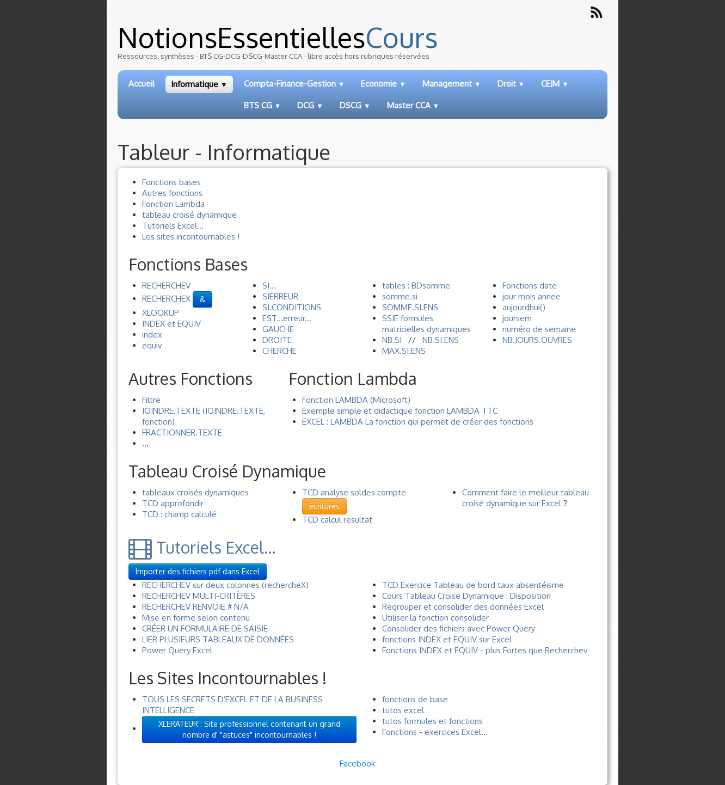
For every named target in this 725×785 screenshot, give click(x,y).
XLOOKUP (160, 313)
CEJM (555, 83)
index (152, 334)
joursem (517, 318)
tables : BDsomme (416, 285)
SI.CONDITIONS (291, 307)
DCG (310, 105)
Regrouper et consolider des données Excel (463, 607)
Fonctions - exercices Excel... (435, 732)
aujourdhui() (523, 307)
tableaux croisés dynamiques (195, 492)
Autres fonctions (172, 193)
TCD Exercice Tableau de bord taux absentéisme (473, 585)
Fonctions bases (171, 182)
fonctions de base (415, 699)
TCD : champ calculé (179, 514)
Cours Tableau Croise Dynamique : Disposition (466, 596)
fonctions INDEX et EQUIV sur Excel (447, 639)
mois (527, 296)
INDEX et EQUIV (171, 323)
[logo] (363, 46)
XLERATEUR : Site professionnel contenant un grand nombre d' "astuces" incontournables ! (249, 729)
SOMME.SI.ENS (410, 307)
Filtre (151, 400)
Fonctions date (529, 285)
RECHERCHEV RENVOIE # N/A (195, 607)
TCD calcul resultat (337, 519)
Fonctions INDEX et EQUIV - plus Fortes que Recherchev (485, 650)
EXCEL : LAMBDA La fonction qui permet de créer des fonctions (417, 421)
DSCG (355, 105)
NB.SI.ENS (440, 340)
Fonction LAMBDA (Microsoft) (356, 400)
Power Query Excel (177, 650)
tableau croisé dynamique (189, 215)
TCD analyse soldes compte (354, 492)
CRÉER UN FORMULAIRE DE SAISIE (205, 628)
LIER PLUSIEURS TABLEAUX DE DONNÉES (218, 639)
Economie (383, 83)
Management (451, 83)
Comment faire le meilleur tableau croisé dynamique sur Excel (525, 497)
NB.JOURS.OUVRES (537, 340)
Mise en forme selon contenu (196, 617)
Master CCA (413, 105)
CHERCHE (279, 351)
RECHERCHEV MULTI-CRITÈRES (198, 596)
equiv (152, 345)
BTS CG (262, 105)
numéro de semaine (539, 329)
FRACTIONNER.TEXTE (182, 432)
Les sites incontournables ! (190, 236)
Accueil (141, 83)
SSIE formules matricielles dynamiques (426, 323)
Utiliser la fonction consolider (435, 617)
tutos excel (403, 710)
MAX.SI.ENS (404, 351)
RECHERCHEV (166, 285)
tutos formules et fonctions (432, 721)
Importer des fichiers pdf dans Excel (198, 571)
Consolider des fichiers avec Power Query (458, 628)
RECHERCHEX (166, 298)
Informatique (199, 84)
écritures (324, 506)
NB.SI (392, 340)
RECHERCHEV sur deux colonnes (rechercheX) (225, 585)
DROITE (277, 340)
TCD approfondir (173, 503)
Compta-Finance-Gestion (294, 83)
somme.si (399, 296)
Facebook (357, 763)
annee (549, 296)
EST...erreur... (286, 318)
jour (509, 296)
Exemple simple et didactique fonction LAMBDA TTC (399, 411)
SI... (269, 285)
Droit (511, 83)
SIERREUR (280, 296)
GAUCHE (278, 329)
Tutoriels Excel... (173, 225)
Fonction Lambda (173, 204)
